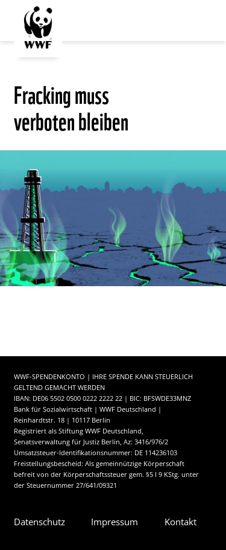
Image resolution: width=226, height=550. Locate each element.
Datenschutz (39, 522)
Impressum (114, 522)
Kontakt (180, 522)
